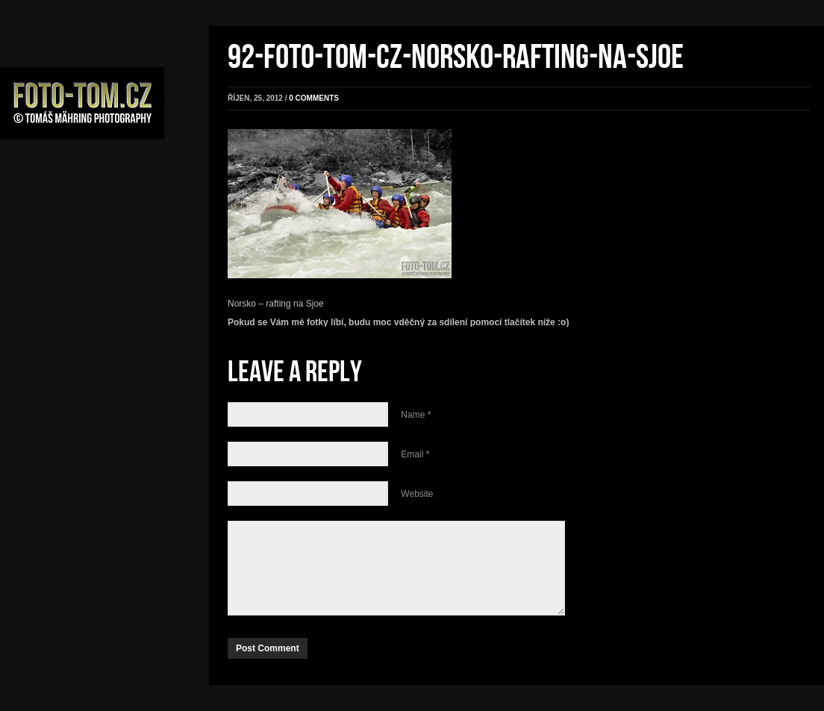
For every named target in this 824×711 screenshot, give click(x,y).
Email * (415, 454)
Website (417, 494)
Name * (416, 415)
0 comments (314, 98)
